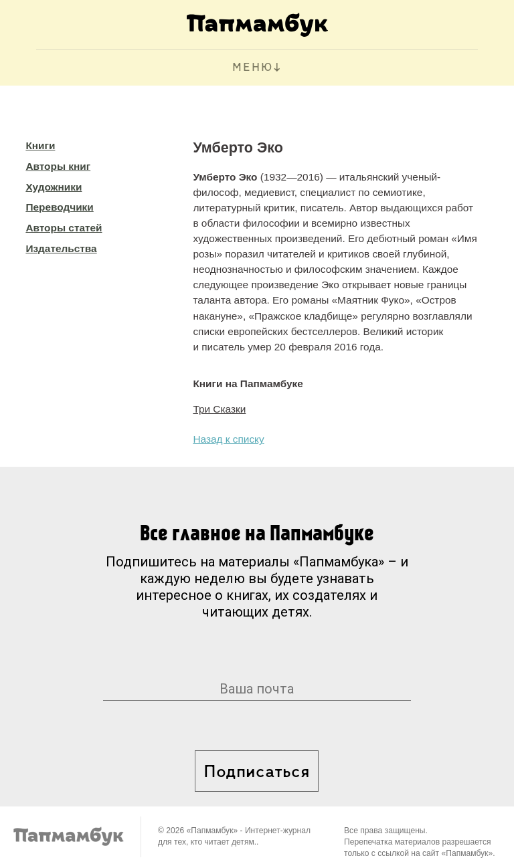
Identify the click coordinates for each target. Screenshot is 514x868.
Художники (53, 187)
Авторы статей (63, 227)
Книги (40, 145)
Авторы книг (57, 166)
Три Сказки (219, 409)
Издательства (60, 248)
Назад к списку (228, 439)
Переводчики (59, 207)
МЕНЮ (252, 68)
